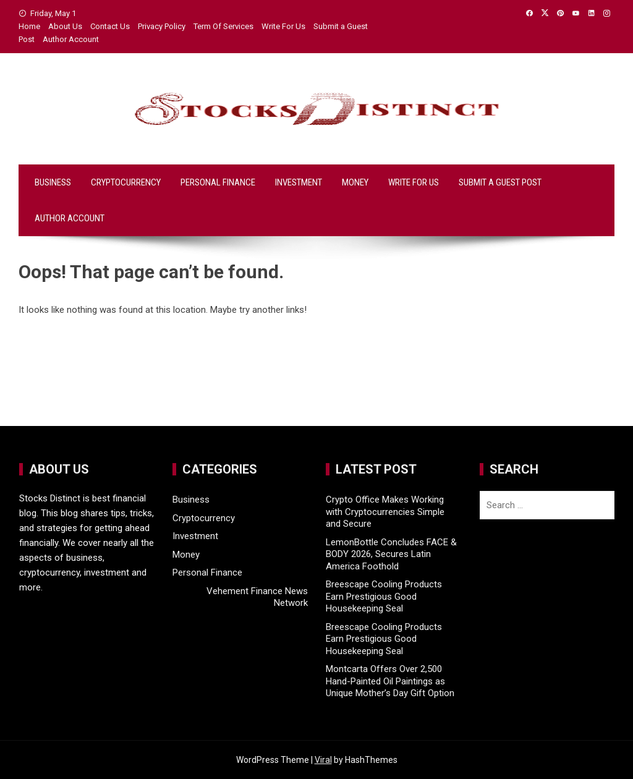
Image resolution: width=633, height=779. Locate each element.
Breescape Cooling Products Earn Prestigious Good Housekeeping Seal (384, 596)
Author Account (71, 39)
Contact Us (110, 26)
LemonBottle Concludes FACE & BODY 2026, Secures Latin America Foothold (391, 554)
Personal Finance (218, 182)
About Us (65, 26)
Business (53, 182)
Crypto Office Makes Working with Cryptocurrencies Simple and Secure (385, 511)
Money (355, 182)
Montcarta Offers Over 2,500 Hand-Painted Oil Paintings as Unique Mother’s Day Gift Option (390, 681)
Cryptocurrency (126, 182)
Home (29, 26)
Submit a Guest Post (500, 182)
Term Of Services (223, 26)
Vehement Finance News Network (257, 597)
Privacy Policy (161, 26)
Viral (323, 760)
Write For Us (283, 26)
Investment (298, 182)
